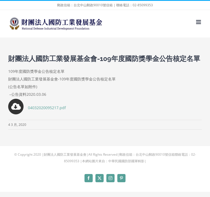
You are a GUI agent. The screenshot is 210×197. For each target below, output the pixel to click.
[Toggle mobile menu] (199, 22)
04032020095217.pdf (37, 107)
